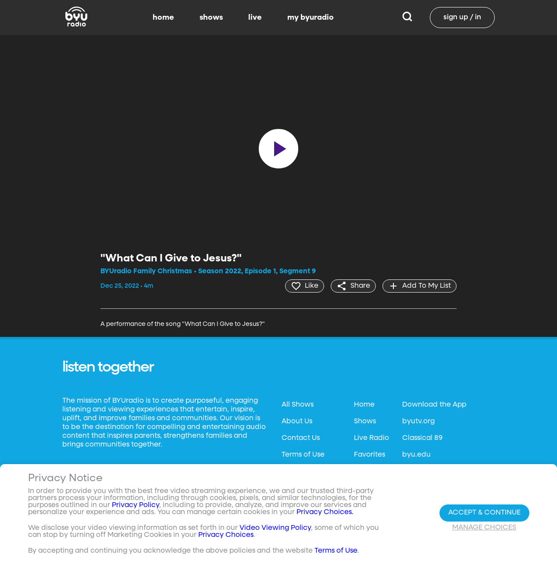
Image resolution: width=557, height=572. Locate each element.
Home (364, 404)
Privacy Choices (226, 535)
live (255, 17)
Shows (365, 421)
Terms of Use (303, 454)
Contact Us (301, 438)
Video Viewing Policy (275, 528)
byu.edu (416, 454)
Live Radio (371, 438)
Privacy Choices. (324, 512)
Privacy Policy (135, 505)
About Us (297, 421)
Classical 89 (422, 438)
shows (211, 17)
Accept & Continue (484, 512)
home (163, 17)
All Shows (298, 404)
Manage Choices (484, 527)
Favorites (369, 454)
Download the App (434, 404)
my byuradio (310, 17)
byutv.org (418, 421)
